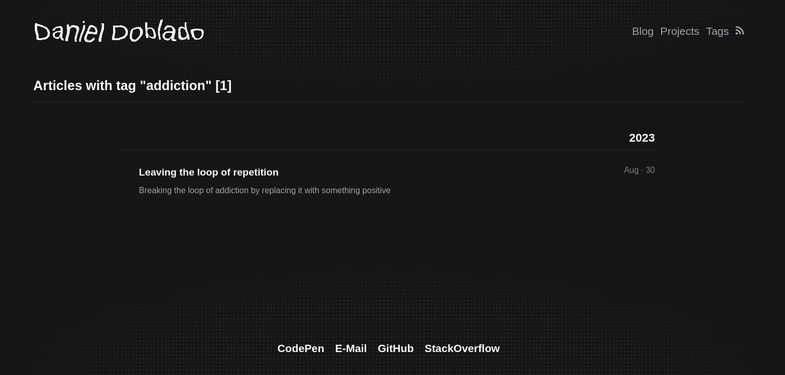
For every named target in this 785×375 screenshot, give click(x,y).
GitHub (396, 348)
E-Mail (351, 348)
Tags (717, 31)
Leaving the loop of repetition (209, 172)
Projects (679, 31)
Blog (643, 31)
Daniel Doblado (118, 31)
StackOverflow (461, 348)
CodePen (300, 348)
